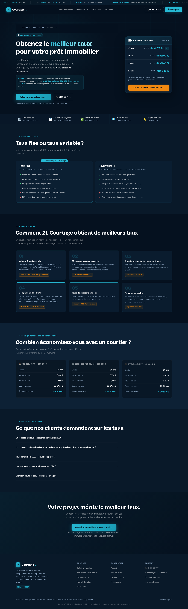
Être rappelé (173, 9)
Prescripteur (116, 582)
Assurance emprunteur (87, 573)
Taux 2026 (96, 9)
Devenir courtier (118, 577)
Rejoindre (109, 9)
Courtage (26, 564)
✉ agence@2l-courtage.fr (156, 573)
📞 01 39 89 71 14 (154, 9)
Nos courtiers (82, 9)
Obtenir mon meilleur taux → (33, 97)
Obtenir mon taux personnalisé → (149, 88)
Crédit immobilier (65, 9)
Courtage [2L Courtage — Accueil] (16, 9)
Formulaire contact (153, 577)
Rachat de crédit (84, 582)
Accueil (25, 27)
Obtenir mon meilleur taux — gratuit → (94, 527)
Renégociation (83, 577)
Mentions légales (152, 582)
